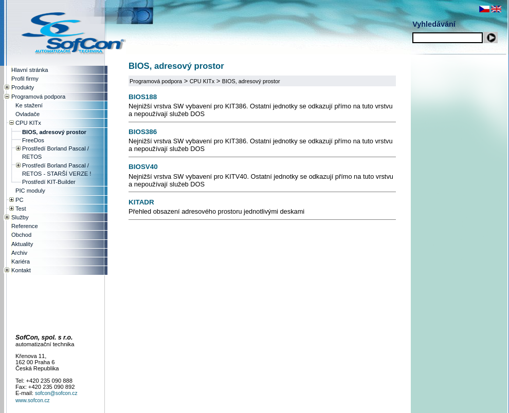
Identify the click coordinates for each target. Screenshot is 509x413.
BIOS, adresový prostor (251, 81)
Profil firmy (25, 79)
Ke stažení (29, 105)
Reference (24, 226)
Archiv (19, 253)
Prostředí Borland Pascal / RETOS (55, 152)
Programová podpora (156, 81)
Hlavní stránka (29, 70)
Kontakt (21, 270)
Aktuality (22, 244)
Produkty (22, 87)
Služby (20, 217)
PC (19, 200)
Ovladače (27, 114)
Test (20, 208)
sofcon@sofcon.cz (56, 393)
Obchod (21, 235)
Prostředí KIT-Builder (49, 182)
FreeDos (33, 140)
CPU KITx (202, 81)
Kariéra (20, 261)
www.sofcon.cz (32, 400)
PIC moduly (30, 190)
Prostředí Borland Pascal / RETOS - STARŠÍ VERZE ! (56, 169)
